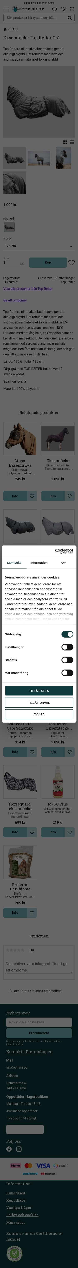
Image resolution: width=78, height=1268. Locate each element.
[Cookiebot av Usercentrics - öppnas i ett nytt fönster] (55, 551)
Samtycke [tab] (14, 562)
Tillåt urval (39, 702)
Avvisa (39, 714)
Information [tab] (39, 562)
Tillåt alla (39, 691)
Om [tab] (64, 562)
